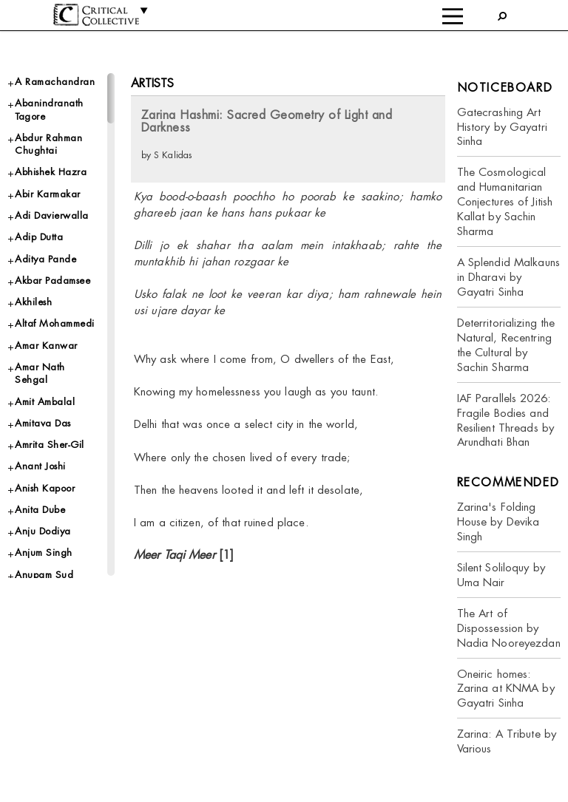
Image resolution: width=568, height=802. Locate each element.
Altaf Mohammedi (55, 323)
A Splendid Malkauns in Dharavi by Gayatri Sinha (508, 277)
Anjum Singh (43, 552)
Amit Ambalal (45, 401)
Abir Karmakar (48, 194)
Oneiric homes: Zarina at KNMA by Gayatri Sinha (506, 688)
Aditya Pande (45, 259)
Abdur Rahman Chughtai (48, 144)
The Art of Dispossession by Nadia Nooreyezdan (509, 628)
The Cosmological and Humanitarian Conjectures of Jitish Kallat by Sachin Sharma (505, 201)
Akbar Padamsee (52, 280)
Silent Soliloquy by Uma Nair (501, 574)
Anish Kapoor (45, 488)
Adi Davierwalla (52, 215)
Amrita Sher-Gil (49, 444)
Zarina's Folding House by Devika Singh (498, 521)
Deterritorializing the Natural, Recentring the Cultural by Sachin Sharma (506, 345)
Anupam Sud (44, 574)
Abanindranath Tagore (49, 109)
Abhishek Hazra (51, 172)
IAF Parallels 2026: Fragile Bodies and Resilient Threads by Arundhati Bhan (506, 420)
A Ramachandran (55, 81)
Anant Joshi (40, 466)
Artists (153, 83)
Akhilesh (33, 302)
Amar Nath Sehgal (40, 373)
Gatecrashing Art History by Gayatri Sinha (502, 127)
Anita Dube (40, 509)
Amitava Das (43, 423)
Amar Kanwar (46, 345)
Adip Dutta (39, 237)
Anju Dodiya (43, 531)
